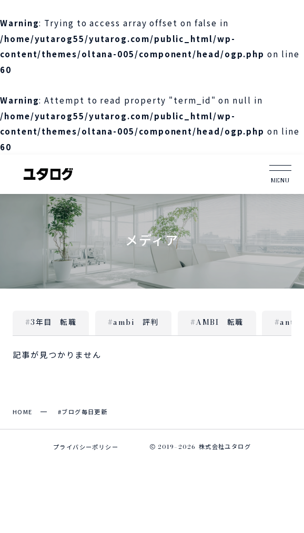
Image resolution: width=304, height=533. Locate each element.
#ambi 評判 (133, 322)
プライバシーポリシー (85, 447)
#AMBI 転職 (217, 322)
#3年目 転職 (50, 322)
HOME (23, 411)
